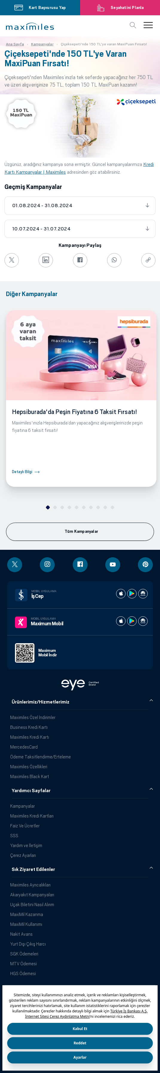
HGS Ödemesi (23, 973)
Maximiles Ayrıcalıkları (30, 884)
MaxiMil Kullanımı (26, 924)
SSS (14, 835)
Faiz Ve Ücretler (24, 825)
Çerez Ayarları (23, 855)
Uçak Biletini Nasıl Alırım (32, 904)
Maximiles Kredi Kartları (32, 815)
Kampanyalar (22, 806)
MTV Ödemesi (23, 963)
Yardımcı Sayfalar (31, 790)
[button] (30, 26)
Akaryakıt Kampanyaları (32, 894)
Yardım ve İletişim (26, 845)
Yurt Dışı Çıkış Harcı (28, 943)
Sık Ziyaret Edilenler (33, 869)
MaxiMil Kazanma (26, 914)
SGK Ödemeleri (24, 953)
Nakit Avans (21, 934)
